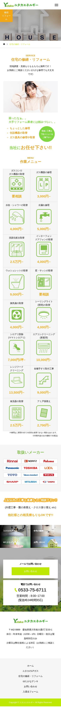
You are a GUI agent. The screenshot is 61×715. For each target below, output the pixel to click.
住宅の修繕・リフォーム (30, 676)
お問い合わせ (30, 571)
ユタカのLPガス (30, 671)
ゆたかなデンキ (30, 681)
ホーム (30, 665)
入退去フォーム (30, 691)
